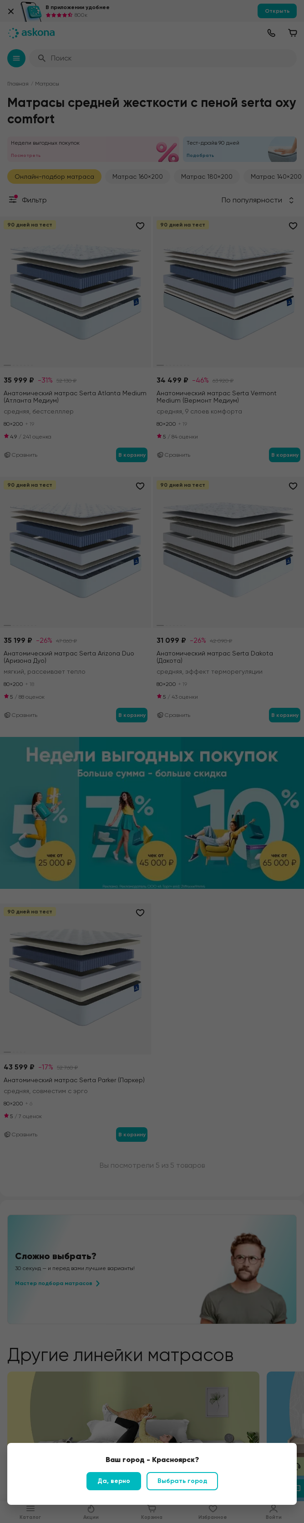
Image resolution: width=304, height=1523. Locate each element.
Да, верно (113, 1481)
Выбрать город (182, 1481)
